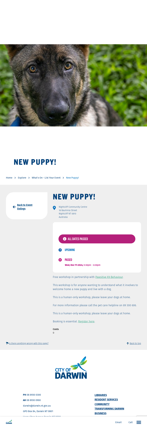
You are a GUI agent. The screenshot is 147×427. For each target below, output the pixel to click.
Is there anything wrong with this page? (29, 343)
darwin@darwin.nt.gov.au (37, 405)
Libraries (101, 395)
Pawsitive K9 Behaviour (109, 277)
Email (118, 422)
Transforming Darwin (109, 409)
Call (130, 422)
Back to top (135, 343)
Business (100, 413)
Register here (86, 321)
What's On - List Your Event (46, 177)
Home (9, 177)
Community (102, 404)
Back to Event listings (24, 207)
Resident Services (106, 399)
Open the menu (138, 422)
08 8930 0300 (34, 394)
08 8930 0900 (34, 400)
